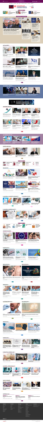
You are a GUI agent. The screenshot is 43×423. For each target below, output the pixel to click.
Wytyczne (19, 409)
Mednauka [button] (32, 3)
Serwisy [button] (12, 3)
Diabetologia (27, 408)
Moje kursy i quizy (19, 408)
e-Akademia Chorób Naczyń (35, 406)
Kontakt (3, 407)
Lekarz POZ (27, 406)
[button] (39, 1)
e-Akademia (11, 408)
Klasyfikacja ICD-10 (20, 412)
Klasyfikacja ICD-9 (19, 411)
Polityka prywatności (5, 408)
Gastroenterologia (27, 411)
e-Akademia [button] (28, 3)
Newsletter (4, 406)
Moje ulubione (19, 406)
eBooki (20, 3)
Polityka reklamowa (4, 409)
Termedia (39, 421)
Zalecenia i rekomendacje (28, 414)
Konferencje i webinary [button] (24, 3)
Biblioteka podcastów (28, 416)
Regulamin (4, 411)
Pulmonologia (27, 412)
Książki (17, 3)
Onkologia (27, 409)
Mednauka (11, 409)
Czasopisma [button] (14, 3)
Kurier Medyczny (27, 413)
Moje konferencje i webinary (20, 407)
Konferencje (21, 10)
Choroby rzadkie (27, 407)
